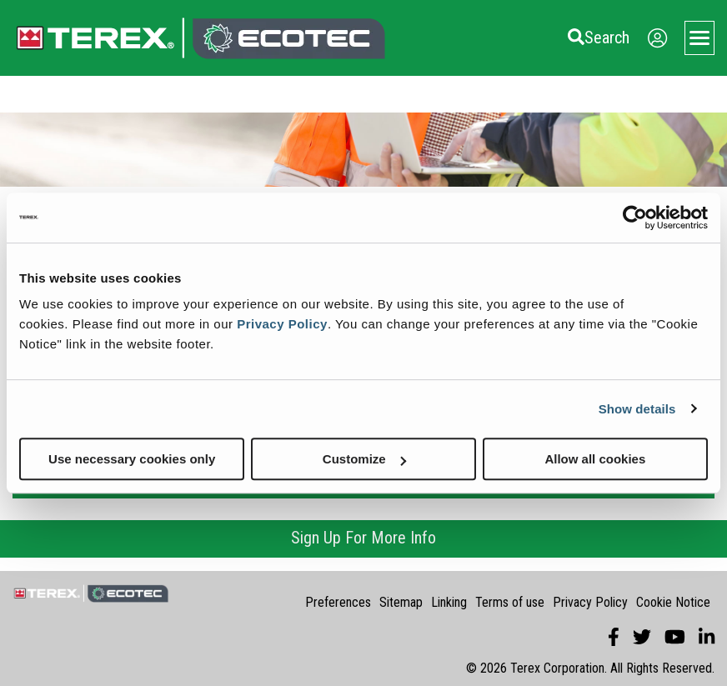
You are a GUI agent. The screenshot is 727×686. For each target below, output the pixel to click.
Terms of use (509, 602)
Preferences (338, 602)
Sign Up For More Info (363, 538)
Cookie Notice (673, 602)
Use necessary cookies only (131, 459)
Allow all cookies (594, 459)
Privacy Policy (282, 324)
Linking (449, 602)
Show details (637, 409)
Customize (364, 459)
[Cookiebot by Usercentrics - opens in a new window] (635, 217)
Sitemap (401, 602)
